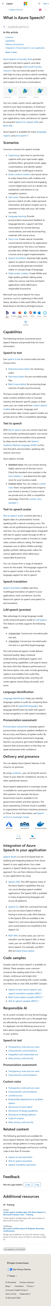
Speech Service (16, 9)
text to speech (14, 429)
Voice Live (13, 239)
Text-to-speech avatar (13, 515)
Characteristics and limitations (22, 1050)
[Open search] (39, 3)
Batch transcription (17, 384)
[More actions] (45, 10)
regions (6, 135)
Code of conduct (16, 1118)
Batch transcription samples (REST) (24, 997)
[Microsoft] (25, 3)
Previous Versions (27, 1282)
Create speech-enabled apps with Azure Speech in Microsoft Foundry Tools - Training (24, 1213)
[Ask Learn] (40, 10)
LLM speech (41, 619)
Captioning (13, 155)
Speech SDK (32, 121)
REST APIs (8, 125)
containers (17, 772)
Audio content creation (19, 174)
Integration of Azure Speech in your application (25, 48)
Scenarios (9, 37)
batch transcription (25, 950)
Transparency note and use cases (23, 1046)
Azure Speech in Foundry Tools (17, 59)
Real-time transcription (19, 368)
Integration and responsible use (23, 1054)
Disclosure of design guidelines (23, 1110)
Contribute (18, 1286)
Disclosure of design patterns (22, 1114)
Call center (13, 197)
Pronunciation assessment (15, 726)
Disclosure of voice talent (20, 1106)
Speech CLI (20, 121)
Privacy (30, 1286)
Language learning (17, 216)
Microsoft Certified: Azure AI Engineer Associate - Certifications (24, 1229)
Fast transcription (16, 376)
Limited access (15, 1095)
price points (21, 135)
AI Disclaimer (10, 1282)
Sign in (46, 3)
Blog (7, 1286)
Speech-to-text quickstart (20, 1157)
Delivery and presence (14, 44)
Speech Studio (10, 856)
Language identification (14, 698)
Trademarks (24, 1294)
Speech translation (17, 258)
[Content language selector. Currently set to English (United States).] (17, 1263)
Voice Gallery (14, 476)
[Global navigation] (2, 3)
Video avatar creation (18, 273)
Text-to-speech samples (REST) (22, 1000)
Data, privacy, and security (20, 1058)
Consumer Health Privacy (16, 1290)
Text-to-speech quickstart (20, 1160)
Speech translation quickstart (22, 1164)
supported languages (28, 705)
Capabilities (10, 40)
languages (41, 131)
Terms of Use (10, 1294)
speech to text (13, 359)
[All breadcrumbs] (5, 10)
